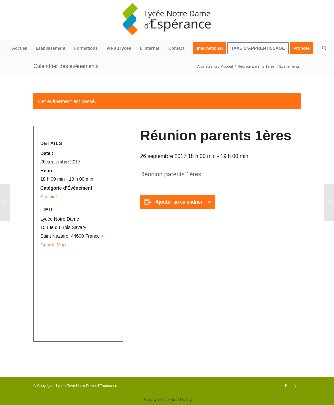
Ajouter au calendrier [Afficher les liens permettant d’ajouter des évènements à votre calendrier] (178, 202)
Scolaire (48, 196)
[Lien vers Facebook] (286, 386)
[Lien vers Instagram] (296, 386)
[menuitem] (20, 48)
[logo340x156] (167, 20)
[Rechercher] (322, 48)
